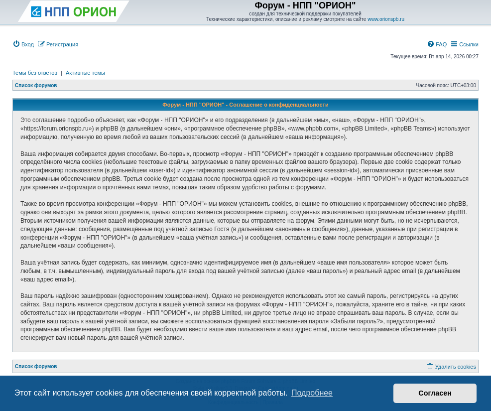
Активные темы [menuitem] (85, 73)
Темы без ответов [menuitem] (34, 73)
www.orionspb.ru (386, 19)
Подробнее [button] (312, 393)
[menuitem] (23, 44)
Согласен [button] (435, 393)
